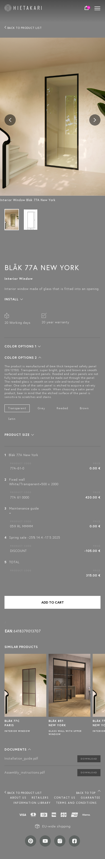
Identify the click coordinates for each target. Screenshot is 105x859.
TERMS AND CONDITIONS (76, 802)
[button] (13, 299)
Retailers (40, 797)
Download (89, 758)
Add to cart (52, 602)
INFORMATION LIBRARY (32, 802)
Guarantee (90, 797)
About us (18, 797)
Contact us (65, 797)
